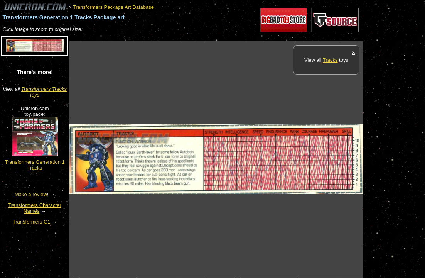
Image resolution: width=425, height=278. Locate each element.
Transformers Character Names (34, 208)
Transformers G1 (32, 222)
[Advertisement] (209, 37)
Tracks (330, 60)
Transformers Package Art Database (113, 7)
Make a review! (31, 194)
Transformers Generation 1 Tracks (35, 165)
